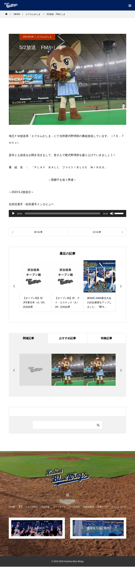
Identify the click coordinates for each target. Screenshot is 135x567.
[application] (67, 213)
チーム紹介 (74, 507)
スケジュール (59, 507)
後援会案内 (88, 507)
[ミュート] (112, 213)
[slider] (62, 213)
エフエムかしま (44, 37)
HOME (12, 507)
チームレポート (118, 507)
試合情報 (45, 507)
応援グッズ (102, 507)
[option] (36, 286)
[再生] (13, 213)
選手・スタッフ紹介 (28, 507)
